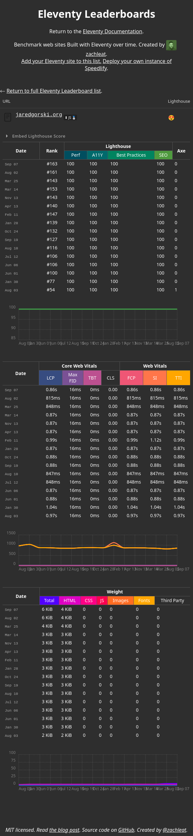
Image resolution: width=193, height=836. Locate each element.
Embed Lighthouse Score (38, 136)
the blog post (64, 829)
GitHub (126, 829)
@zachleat (174, 829)
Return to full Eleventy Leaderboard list (53, 90)
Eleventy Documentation (112, 31)
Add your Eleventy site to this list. (61, 61)
